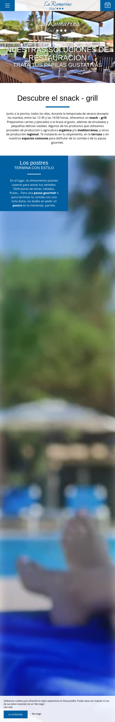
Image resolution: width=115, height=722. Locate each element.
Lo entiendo (15, 714)
